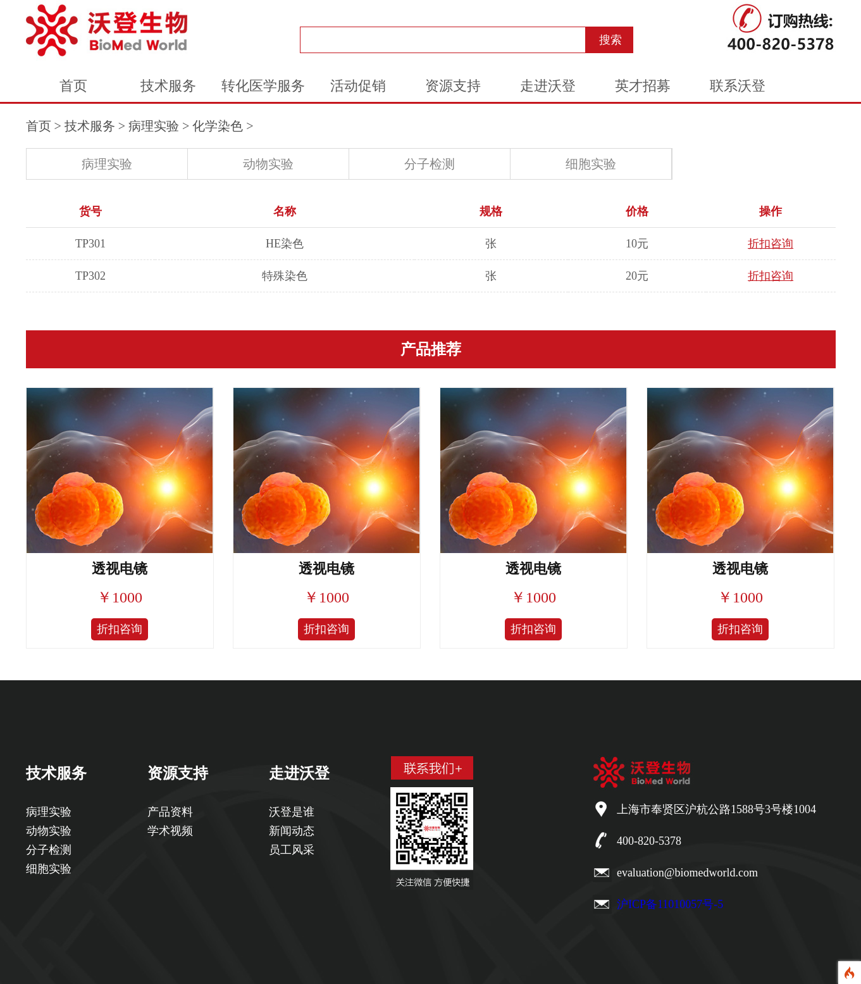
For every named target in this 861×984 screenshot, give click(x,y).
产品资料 (170, 812)
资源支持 (453, 86)
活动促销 (358, 86)
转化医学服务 (263, 86)
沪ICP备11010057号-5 (670, 904)
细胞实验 (591, 164)
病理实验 (153, 126)
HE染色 (285, 243)
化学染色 (217, 126)
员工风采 (291, 850)
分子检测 (429, 164)
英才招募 (643, 86)
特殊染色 (284, 276)
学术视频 (170, 831)
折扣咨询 (770, 243)
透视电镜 (119, 568)
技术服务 (168, 86)
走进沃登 (548, 86)
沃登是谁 (291, 812)
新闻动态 (291, 831)
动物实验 (268, 164)
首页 (73, 86)
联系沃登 (737, 86)
